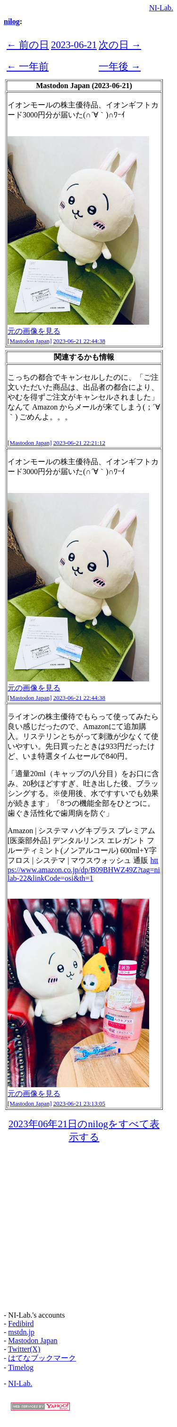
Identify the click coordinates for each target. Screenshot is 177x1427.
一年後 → (120, 66)
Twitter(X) (24, 1349)
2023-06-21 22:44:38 (79, 340)
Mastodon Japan (32, 1341)
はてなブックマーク (42, 1358)
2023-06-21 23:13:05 (79, 1103)
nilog (12, 21)
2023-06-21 (74, 44)
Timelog (21, 1367)
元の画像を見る (34, 331)
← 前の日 (28, 44)
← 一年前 (28, 66)
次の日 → (120, 44)
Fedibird (21, 1324)
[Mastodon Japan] (30, 340)
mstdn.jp (21, 1332)
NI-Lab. (161, 8)
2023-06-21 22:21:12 (79, 442)
